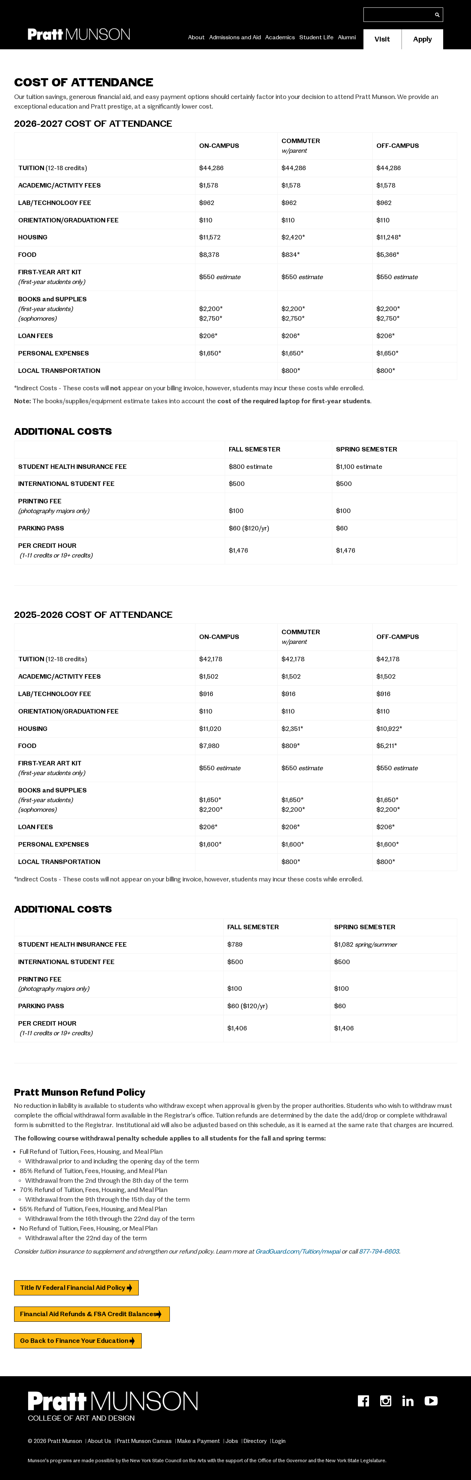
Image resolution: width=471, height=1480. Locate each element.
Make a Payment (198, 1441)
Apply (422, 39)
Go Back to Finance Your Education (74, 1340)
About (196, 37)
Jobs (231, 1441)
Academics (280, 37)
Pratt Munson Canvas (144, 1441)
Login (279, 1441)
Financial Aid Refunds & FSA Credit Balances (88, 1314)
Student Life (316, 37)
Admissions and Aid (235, 37)
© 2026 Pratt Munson (55, 1441)
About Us (99, 1441)
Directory (255, 1441)
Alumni (347, 37)
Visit (382, 39)
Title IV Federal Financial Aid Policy (72, 1287)
